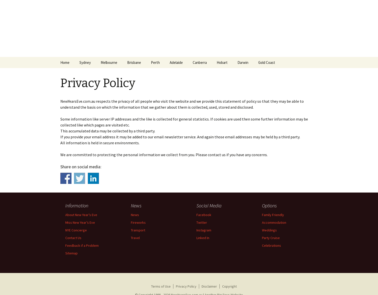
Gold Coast (266, 62)
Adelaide (176, 62)
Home (65, 62)
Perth (155, 62)
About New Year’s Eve (81, 215)
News (135, 215)
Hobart (222, 62)
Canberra (200, 62)
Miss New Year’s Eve (80, 222)
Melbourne (109, 62)
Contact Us (73, 238)
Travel (135, 238)
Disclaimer (209, 286)
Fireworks (138, 222)
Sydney (85, 62)
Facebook (203, 215)
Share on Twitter (79, 178)
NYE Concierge (76, 230)
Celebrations (271, 245)
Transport (138, 230)
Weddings (269, 230)
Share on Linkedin (93, 178)
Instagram (203, 230)
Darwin (242, 62)
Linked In (202, 238)
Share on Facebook (65, 178)
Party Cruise (271, 238)
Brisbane (134, 62)
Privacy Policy (186, 286)
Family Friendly (273, 215)
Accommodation (274, 222)
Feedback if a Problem (82, 245)
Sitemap (71, 253)
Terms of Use (161, 286)
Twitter (201, 222)
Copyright (229, 286)
